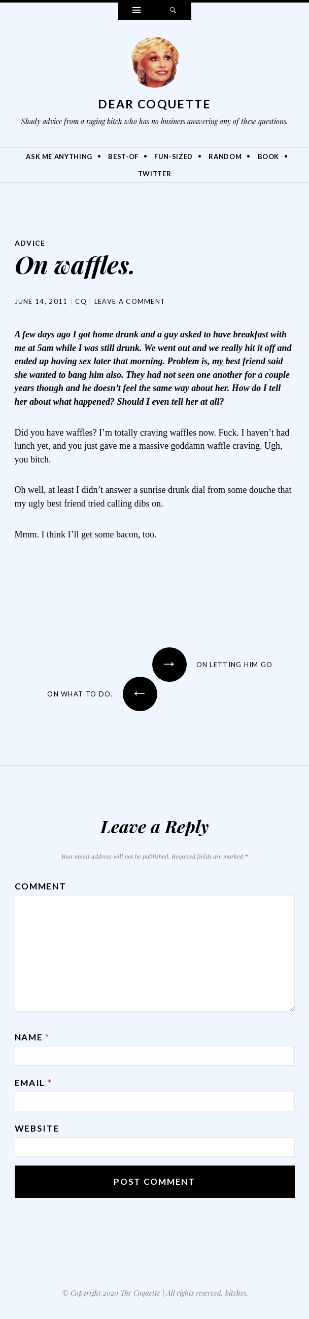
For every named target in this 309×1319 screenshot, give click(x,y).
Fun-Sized (173, 156)
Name (32, 1037)
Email (33, 1082)
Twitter (154, 174)
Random (225, 156)
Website (37, 1128)
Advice (30, 243)
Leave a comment (130, 301)
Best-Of (123, 156)
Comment (40, 886)
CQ (81, 301)
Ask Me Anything (59, 156)
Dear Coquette (155, 104)
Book (269, 156)
